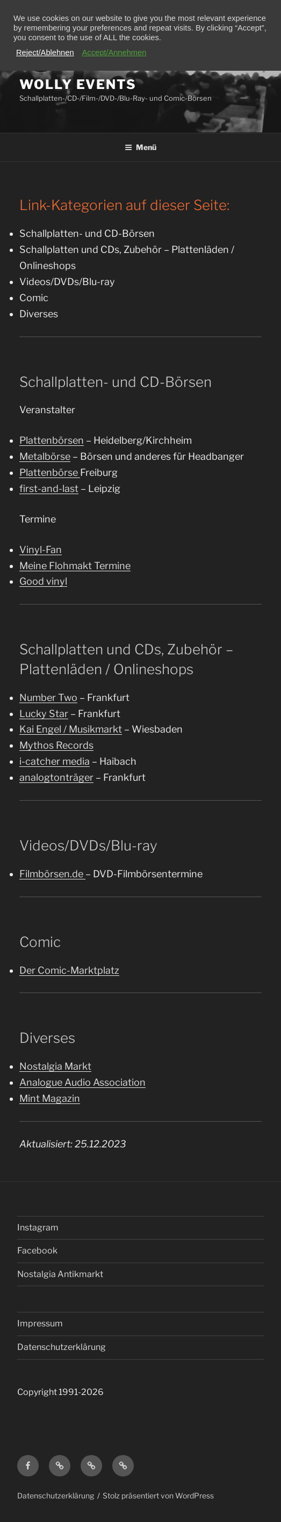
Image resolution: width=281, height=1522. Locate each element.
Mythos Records (56, 745)
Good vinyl (43, 581)
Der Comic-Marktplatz (69, 970)
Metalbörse (44, 456)
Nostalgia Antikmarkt (60, 1274)
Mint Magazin (49, 1098)
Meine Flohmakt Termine (75, 565)
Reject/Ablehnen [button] (45, 52)
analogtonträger (56, 777)
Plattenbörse (49, 472)
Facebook (37, 1250)
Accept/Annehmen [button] (114, 52)
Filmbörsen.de (52, 873)
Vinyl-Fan (40, 549)
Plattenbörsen (51, 440)
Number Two (48, 697)
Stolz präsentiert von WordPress (158, 1495)
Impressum (40, 1323)
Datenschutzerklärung (61, 1347)
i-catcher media (54, 761)
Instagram (38, 1227)
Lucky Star (43, 713)
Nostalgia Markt (55, 1066)
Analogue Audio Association (82, 1082)
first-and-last (48, 488)
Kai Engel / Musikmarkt (70, 729)
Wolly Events (77, 84)
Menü (140, 147)
